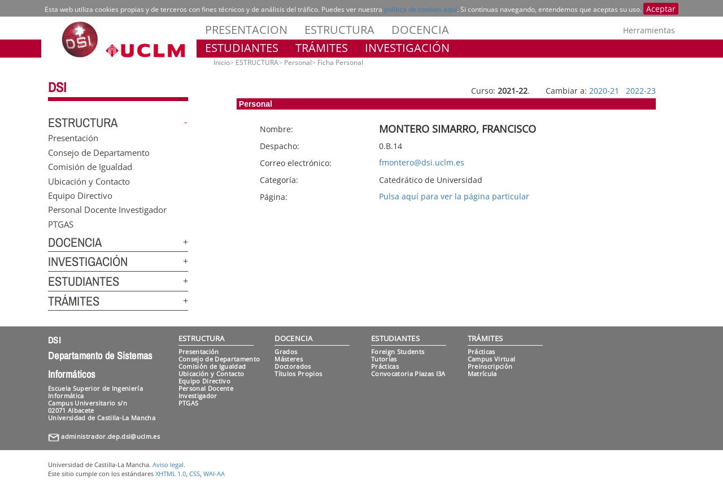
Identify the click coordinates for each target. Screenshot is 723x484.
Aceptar (661, 8)
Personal (298, 62)
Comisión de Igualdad (90, 166)
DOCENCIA (420, 29)
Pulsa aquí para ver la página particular (454, 196)
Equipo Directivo (80, 194)
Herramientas (649, 30)
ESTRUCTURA (339, 29)
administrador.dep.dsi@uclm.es (110, 436)
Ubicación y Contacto (89, 180)
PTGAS (60, 223)
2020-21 (604, 90)
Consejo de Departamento (99, 152)
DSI (57, 87)
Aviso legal (168, 464)
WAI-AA (214, 473)
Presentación (73, 137)
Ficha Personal (340, 62)
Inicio (222, 62)
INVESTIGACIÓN (407, 47)
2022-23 (641, 90)
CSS (194, 473)
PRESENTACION (246, 29)
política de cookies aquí (420, 9)
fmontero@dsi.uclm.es (421, 162)
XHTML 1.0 (170, 473)
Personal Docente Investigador (107, 209)
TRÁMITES (321, 47)
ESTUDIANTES (241, 47)
